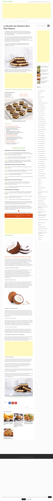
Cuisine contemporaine (42, 129)
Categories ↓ (27, 407)
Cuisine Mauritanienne (42, 157)
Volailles (39, 239)
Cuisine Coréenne (41, 131)
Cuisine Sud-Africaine (41, 167)
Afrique (30, 1)
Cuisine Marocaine (41, 155)
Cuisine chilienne (41, 127)
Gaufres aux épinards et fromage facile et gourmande (45, 82)
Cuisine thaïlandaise (41, 173)
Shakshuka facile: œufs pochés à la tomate (45, 74)
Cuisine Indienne (41, 145)
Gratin (39, 185)
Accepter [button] (23, 499)
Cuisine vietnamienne (41, 177)
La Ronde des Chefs (41, 187)
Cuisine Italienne (41, 147)
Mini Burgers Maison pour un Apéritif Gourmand (44, 78)
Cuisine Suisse (40, 171)
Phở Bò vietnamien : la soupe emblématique (45, 67)
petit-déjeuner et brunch (42, 196)
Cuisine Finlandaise (41, 139)
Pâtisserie (40, 194)
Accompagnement (41, 90)
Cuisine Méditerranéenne (42, 159)
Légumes (39, 189)
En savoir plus (28, 499)
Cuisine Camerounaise (42, 123)
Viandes (39, 237)
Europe (32, 1)
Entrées (39, 181)
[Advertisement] (26, 10)
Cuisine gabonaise (41, 143)
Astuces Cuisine (37, 1)
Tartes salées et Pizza (41, 230)
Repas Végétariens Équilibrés (43, 219)
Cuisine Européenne (41, 137)
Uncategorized (40, 235)
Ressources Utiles (48, 1)
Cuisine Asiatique (41, 115)
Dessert (39, 179)
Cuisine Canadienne (41, 125)
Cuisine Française (41, 141)
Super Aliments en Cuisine (42, 228)
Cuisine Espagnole (41, 135)
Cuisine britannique (41, 121)
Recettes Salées (41, 209)
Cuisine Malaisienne (41, 153)
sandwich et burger (41, 226)
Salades (39, 224)
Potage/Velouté (40, 200)
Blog (34, 1)
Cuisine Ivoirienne (41, 149)
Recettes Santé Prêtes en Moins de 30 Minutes (42, 215)
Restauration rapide (41, 222)
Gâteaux (39, 183)
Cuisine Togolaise (41, 175)
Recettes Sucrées (41, 217)
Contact (44, 1)
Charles (10, 407)
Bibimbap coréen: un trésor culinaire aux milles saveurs (44, 71)
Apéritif (39, 92)
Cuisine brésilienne (41, 119)
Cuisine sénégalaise (41, 165)
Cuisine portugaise (41, 163)
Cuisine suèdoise (41, 169)
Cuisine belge (40, 117)
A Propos (41, 1)
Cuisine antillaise (41, 113)
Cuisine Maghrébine (41, 151)
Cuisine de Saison (41, 133)
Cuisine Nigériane (41, 161)
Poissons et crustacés (41, 198)
